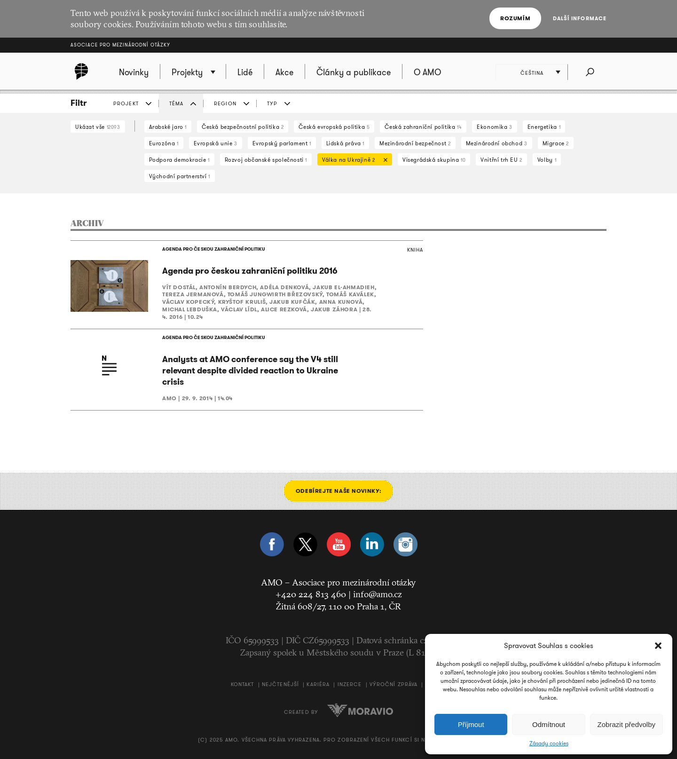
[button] (658, 645)
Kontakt (242, 684)
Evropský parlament (281, 143)
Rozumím (515, 18)
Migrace (556, 143)
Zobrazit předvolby (626, 724)
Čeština (532, 73)
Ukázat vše (97, 127)
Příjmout (471, 724)
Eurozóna (164, 143)
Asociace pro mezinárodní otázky (120, 44)
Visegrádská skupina (433, 160)
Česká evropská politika (334, 127)
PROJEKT (126, 103)
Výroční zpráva (393, 684)
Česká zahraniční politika (423, 127)
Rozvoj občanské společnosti (266, 160)
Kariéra (318, 684)
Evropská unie (215, 143)
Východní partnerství (179, 176)
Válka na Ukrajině (352, 161)
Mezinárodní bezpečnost (414, 143)
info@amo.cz (377, 594)
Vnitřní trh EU (501, 160)
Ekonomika (494, 127)
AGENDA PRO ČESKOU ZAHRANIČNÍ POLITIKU (213, 249)
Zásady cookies (548, 743)
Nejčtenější (280, 684)
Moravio (360, 711)
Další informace (580, 18)
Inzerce (350, 684)
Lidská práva (345, 143)
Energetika (543, 127)
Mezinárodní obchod (496, 143)
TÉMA (176, 103)
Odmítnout (548, 724)
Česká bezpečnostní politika (242, 127)
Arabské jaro (168, 127)
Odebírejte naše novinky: (338, 491)
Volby (546, 160)
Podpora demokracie (179, 160)
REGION (225, 103)
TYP (272, 103)
